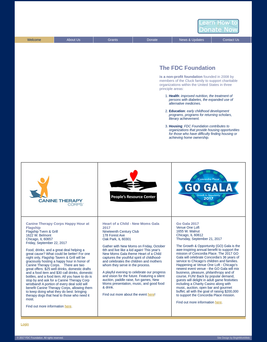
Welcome (34, 39)
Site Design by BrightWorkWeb (233, 338)
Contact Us (231, 39)
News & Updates (191, 39)
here (68, 306)
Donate (152, 39)
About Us (73, 39)
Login (25, 324)
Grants (113, 39)
